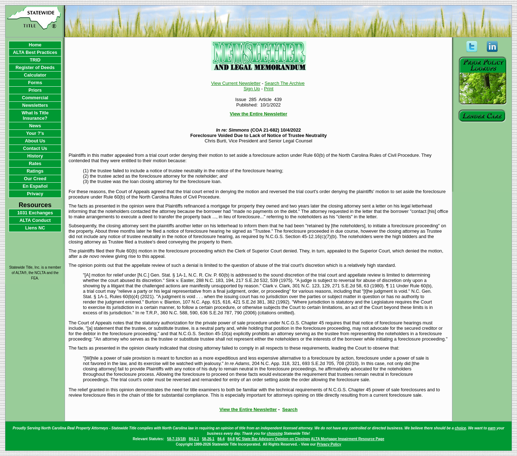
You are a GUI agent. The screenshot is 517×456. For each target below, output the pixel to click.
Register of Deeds (35, 67)
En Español (35, 186)
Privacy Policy (329, 444)
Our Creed (35, 178)
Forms (35, 82)
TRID (35, 60)
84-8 (231, 439)
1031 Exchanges (35, 212)
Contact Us (35, 148)
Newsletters (35, 105)
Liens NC (35, 228)
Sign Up (251, 88)
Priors (35, 90)
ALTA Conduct (35, 220)
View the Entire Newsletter (258, 114)
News (35, 125)
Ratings (35, 171)
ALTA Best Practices (35, 52)
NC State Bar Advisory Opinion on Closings (273, 439)
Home (35, 44)
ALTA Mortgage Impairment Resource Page (347, 439)
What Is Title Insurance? (35, 115)
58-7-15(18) (176, 439)
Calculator (35, 75)
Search (290, 409)
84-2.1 (194, 439)
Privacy (35, 193)
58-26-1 (208, 439)
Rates (35, 163)
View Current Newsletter (236, 83)
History (35, 156)
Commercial (35, 97)
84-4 (220, 439)
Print (268, 88)
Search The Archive (284, 83)
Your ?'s (35, 133)
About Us (35, 140)
